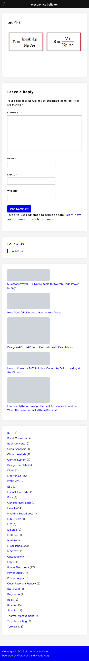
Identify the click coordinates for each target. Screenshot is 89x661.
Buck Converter (16, 443)
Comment (14, 112)
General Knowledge (19, 502)
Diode (10, 470)
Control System (16, 459)
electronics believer (37, 651)
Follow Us (15, 243)
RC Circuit (13, 589)
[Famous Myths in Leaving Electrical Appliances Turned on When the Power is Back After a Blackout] (28, 390)
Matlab (11, 540)
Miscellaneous (16, 545)
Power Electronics (18, 567)
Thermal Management (20, 615)
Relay (10, 599)
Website (12, 191)
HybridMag (42, 655)
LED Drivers (14, 519)
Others (11, 562)
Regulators (13, 594)
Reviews (12, 605)
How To (12, 508)
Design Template (17, 465)
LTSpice (12, 529)
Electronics (14, 475)
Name (11, 158)
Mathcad (12, 535)
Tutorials (12, 626)
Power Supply (15, 572)
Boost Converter (17, 438)
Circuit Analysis (16, 449)
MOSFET (12, 551)
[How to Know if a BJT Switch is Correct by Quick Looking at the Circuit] (28, 359)
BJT (9, 432)
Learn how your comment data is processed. (44, 217)
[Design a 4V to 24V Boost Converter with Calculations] (28, 331)
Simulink (12, 610)
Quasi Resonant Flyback (21, 583)
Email (12, 174)
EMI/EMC (13, 481)
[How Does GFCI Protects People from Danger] (28, 301)
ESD (9, 486)
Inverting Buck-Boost (20, 513)
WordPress (23, 655)
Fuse (10, 497)
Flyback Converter (18, 492)
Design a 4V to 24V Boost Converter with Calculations (40, 347)
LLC (9, 524)
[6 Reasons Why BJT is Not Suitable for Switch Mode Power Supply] (28, 275)
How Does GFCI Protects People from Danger (34, 312)
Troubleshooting (17, 621)
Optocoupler (15, 556)
